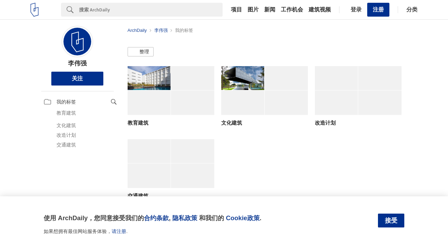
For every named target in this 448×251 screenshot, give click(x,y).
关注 (77, 78)
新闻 (269, 9)
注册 (378, 9)
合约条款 (156, 218)
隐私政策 (184, 218)
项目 (236, 9)
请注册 (119, 231)
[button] (141, 52)
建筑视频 (320, 9)
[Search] (151, 10)
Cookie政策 (242, 218)
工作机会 (292, 9)
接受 (391, 220)
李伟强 (77, 63)
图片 (253, 9)
